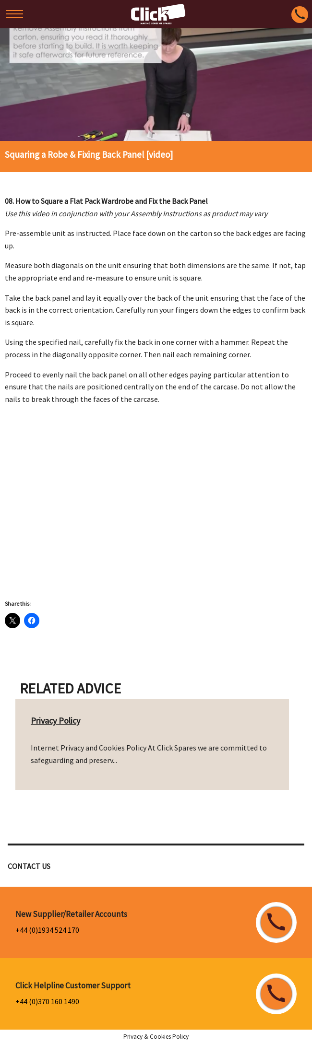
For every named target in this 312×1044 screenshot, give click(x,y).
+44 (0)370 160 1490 (47, 1001)
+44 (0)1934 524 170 (47, 930)
